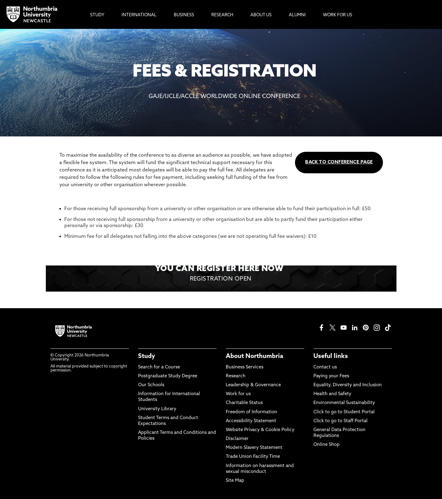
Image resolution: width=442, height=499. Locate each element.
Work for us (238, 394)
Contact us (325, 367)
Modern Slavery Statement (254, 448)
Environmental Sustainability (344, 403)
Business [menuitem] (184, 15)
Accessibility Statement (251, 421)
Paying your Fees (331, 376)
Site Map (235, 480)
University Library (157, 409)
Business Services (244, 367)
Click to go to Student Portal (344, 412)
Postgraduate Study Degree (167, 376)
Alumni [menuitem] (297, 15)
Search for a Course (159, 367)
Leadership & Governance (253, 385)
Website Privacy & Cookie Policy (260, 430)
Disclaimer (237, 439)
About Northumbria (254, 356)
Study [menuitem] (97, 15)
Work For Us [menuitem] (337, 15)
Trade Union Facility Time (253, 456)
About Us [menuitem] (261, 15)
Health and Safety (332, 394)
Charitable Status (244, 403)
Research (235, 376)
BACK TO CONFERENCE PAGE (338, 162)
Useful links (330, 356)
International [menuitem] (139, 15)
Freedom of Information (251, 412)
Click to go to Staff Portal (340, 421)
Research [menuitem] (222, 15)
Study (146, 356)
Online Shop (326, 444)
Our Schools (151, 385)
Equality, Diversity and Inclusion (347, 385)
